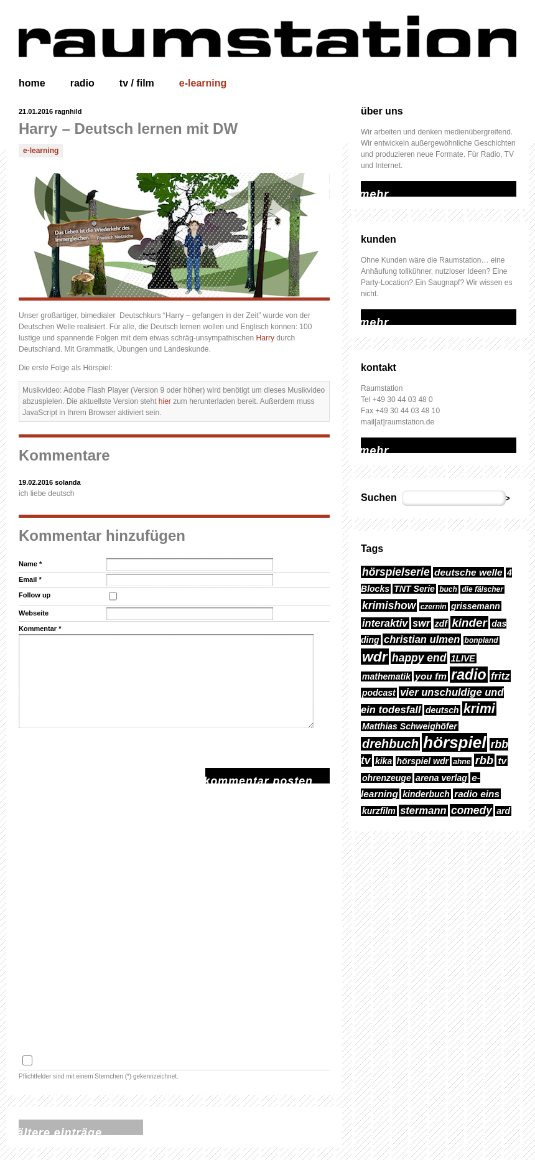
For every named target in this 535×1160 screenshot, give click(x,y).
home (32, 83)
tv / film (136, 83)
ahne (461, 761)
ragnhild (68, 111)
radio (82, 83)
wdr (375, 656)
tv (502, 760)
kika (383, 761)
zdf (441, 624)
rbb (484, 760)
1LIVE (463, 658)
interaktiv (385, 623)
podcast (379, 693)
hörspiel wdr (423, 761)
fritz (500, 676)
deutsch (442, 710)
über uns (382, 111)
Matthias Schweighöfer (409, 726)
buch (448, 589)
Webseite (34, 613)
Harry (265, 338)
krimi (479, 708)
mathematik (386, 676)
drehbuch (390, 744)
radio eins (477, 793)
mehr (369, 186)
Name (30, 564)
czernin (434, 606)
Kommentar (40, 628)
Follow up (34, 595)
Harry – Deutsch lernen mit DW (128, 128)
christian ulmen (422, 639)
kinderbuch (426, 794)
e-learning (202, 83)
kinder (469, 622)
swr (421, 623)
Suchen (379, 497)
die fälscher (482, 589)
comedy (471, 810)
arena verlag (441, 778)
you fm (431, 676)
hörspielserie (396, 572)
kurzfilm (379, 811)
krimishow (389, 605)
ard (503, 811)
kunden (378, 239)
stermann (423, 810)
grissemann (475, 606)
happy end (419, 658)
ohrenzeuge (386, 778)
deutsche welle (468, 572)
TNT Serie (414, 589)
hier (165, 401)
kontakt (378, 367)
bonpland (481, 640)
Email (30, 579)
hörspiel (454, 742)
